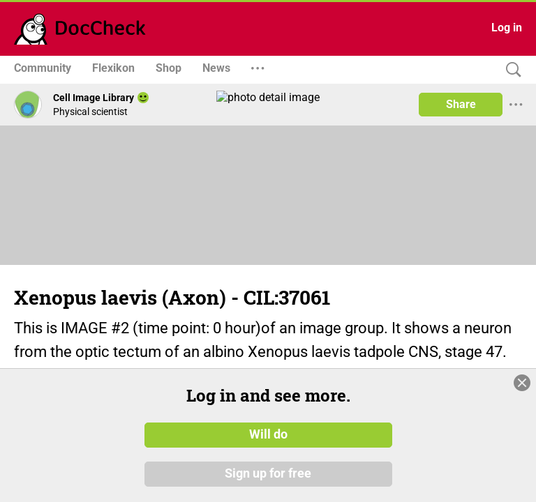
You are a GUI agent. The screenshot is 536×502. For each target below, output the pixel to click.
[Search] (510, 70)
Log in (506, 27)
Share (461, 104)
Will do (268, 434)
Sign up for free (268, 473)
